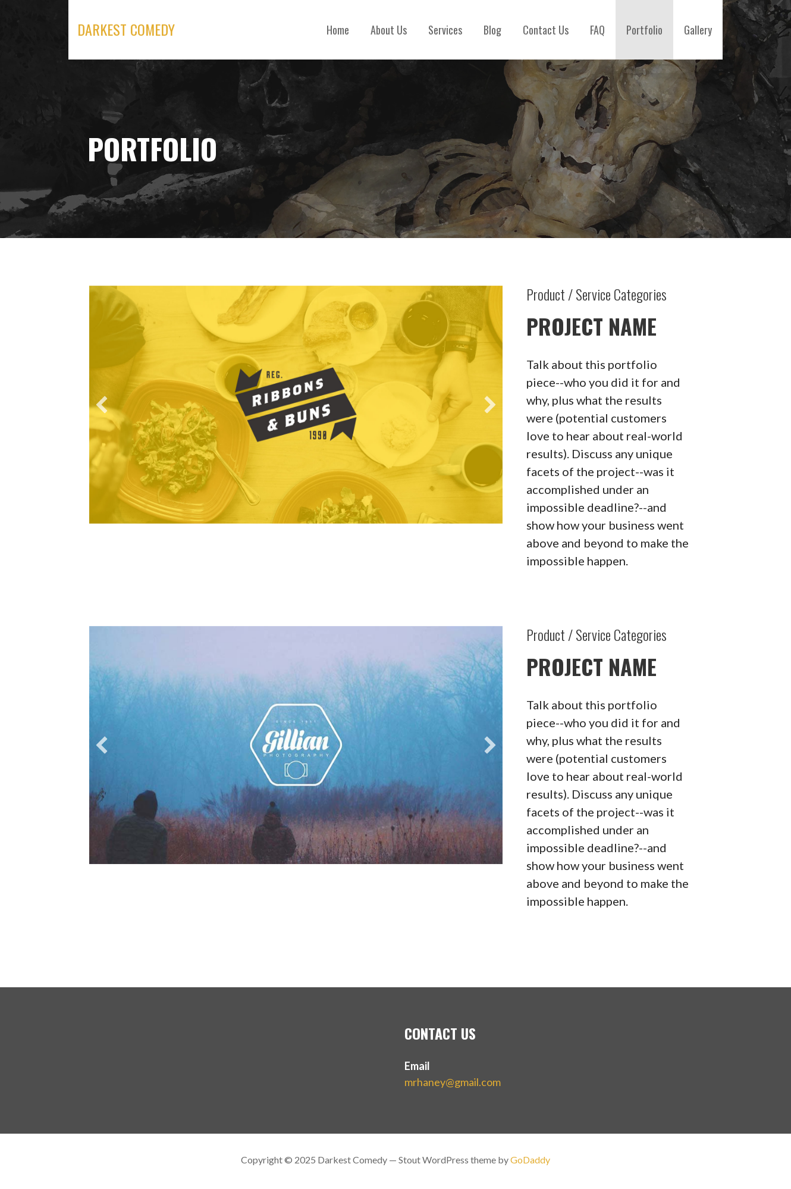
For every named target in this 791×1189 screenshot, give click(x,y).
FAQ (597, 29)
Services (445, 29)
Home (338, 29)
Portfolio (644, 29)
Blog (492, 29)
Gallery (698, 29)
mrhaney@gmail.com (452, 1081)
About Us (389, 29)
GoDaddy (530, 1159)
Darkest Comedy (126, 29)
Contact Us (546, 29)
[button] (101, 404)
